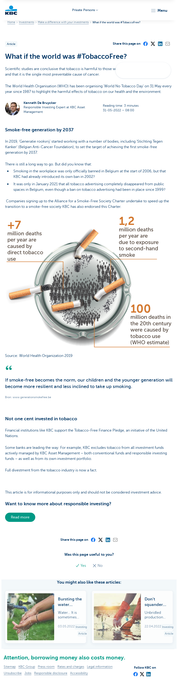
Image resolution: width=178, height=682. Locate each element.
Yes (81, 566)
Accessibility (79, 673)
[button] (159, 11)
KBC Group (26, 666)
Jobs (27, 673)
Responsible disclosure (50, 673)
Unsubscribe (13, 673)
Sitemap (10, 666)
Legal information (100, 666)
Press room (46, 666)
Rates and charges (70, 666)
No (97, 566)
